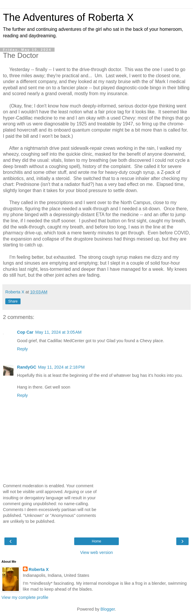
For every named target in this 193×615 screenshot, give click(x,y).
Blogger (108, 609)
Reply (22, 349)
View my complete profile (24, 597)
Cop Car (25, 332)
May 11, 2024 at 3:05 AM (58, 332)
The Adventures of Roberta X (68, 17)
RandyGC (26, 367)
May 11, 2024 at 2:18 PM (61, 367)
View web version (96, 552)
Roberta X (39, 569)
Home (96, 541)
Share (13, 301)
